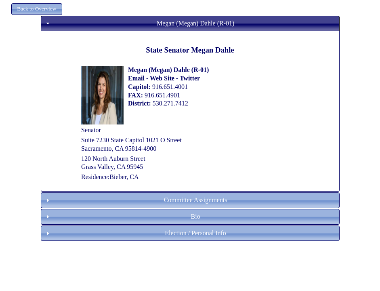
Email (136, 78)
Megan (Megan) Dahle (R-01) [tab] (139, 23)
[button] (36, 9)
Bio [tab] (122, 216)
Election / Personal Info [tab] (135, 233)
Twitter (190, 78)
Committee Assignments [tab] (135, 199)
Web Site (162, 78)
